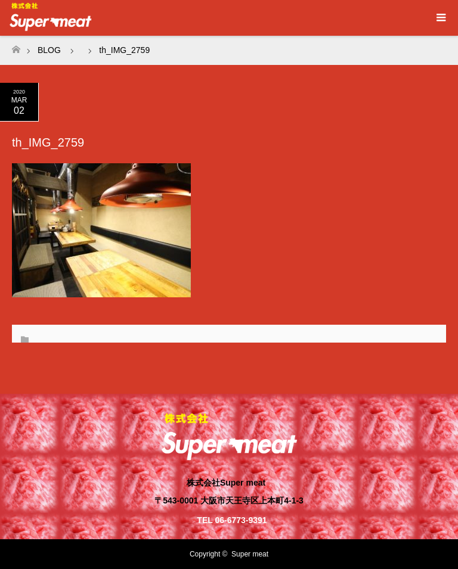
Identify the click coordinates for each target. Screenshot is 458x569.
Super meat (249, 554)
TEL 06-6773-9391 (232, 520)
